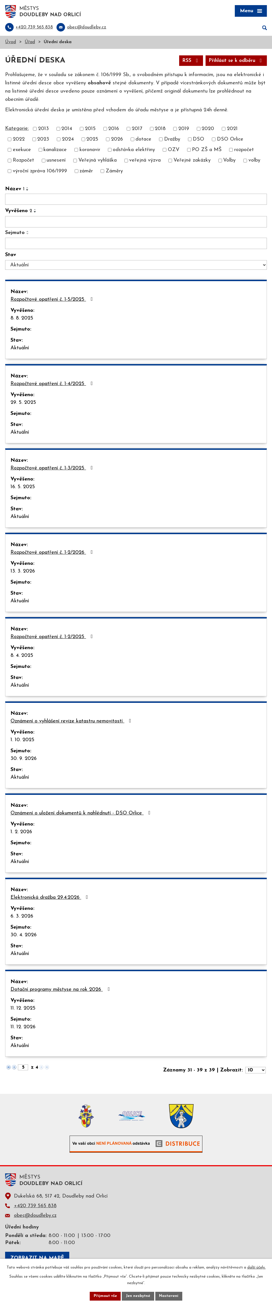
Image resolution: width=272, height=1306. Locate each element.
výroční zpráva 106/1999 (40, 171)
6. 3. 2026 (22, 917)
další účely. (256, 1267)
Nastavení (169, 1296)
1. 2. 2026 (21, 832)
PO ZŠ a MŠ (206, 150)
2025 (92, 140)
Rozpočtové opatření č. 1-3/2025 (53, 468)
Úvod (10, 43)
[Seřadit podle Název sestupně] (27, 190)
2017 (137, 129)
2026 (117, 140)
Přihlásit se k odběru (234, 61)
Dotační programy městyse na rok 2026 (61, 990)
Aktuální (20, 348)
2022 (19, 140)
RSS (187, 61)
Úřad (30, 43)
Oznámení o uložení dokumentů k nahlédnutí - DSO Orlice (82, 813)
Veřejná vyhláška (97, 161)
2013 (43, 129)
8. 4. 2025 (22, 656)
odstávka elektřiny (134, 150)
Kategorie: (17, 129)
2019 (183, 129)
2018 (160, 129)
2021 (232, 129)
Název (14, 189)
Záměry (114, 171)
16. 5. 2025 (23, 487)
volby (254, 161)
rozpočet (244, 150)
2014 (66, 129)
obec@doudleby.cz (35, 1216)
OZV (173, 150)
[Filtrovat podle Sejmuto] (136, 244)
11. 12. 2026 (23, 1027)
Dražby (172, 140)
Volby (229, 161)
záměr (86, 171)
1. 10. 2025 (22, 740)
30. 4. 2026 (24, 935)
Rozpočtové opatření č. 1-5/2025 (53, 300)
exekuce (22, 150)
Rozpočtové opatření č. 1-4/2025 (53, 384)
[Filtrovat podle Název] (136, 200)
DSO (198, 140)
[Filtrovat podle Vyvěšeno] (136, 222)
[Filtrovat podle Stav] (136, 266)
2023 (43, 140)
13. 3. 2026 (23, 571)
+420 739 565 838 (35, 1206)
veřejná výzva (145, 161)
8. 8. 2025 (22, 318)
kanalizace (55, 150)
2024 (68, 140)
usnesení (56, 161)
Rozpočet (23, 161)
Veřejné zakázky (192, 161)
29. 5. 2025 (23, 403)
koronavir (89, 150)
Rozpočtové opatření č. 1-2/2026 (53, 553)
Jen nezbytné (138, 1296)
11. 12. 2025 (23, 1009)
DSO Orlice (230, 140)
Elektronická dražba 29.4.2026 (50, 898)
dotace (143, 140)
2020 (208, 129)
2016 (113, 129)
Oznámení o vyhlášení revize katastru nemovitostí (72, 721)
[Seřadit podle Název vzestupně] (27, 188)
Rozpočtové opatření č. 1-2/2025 (53, 637)
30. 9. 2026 (24, 759)
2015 (90, 129)
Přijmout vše (104, 1296)
